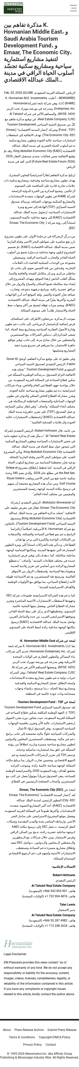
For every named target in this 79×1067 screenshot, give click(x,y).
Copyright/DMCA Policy (54, 1037)
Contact (51, 1044)
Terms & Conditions (22, 1037)
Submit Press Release (61, 1030)
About (7, 1030)
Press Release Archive (29, 1030)
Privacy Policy (32, 1044)
